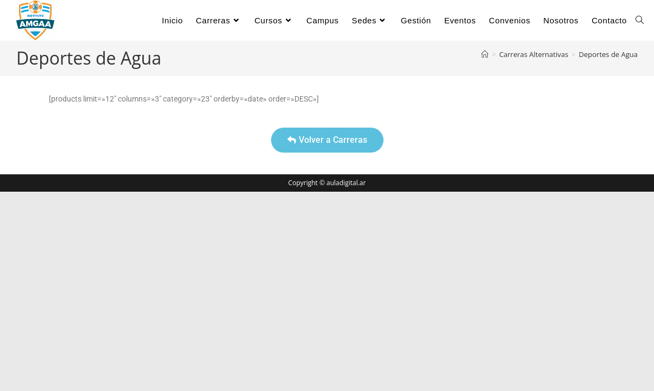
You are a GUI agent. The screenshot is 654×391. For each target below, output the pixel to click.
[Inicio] (484, 54)
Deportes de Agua (608, 54)
